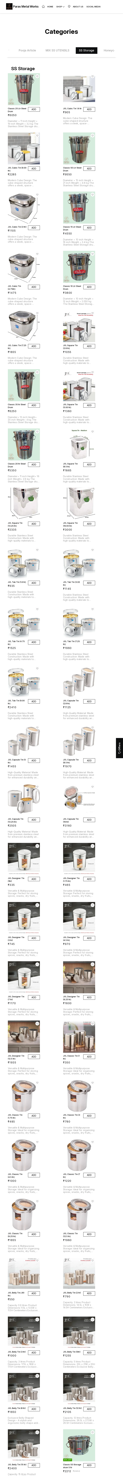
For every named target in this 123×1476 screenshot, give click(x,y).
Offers (119, 748)
